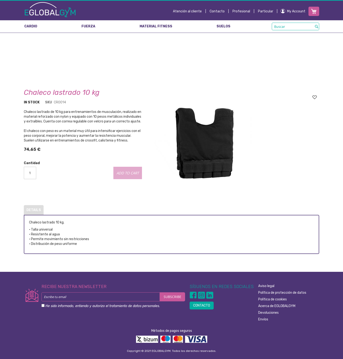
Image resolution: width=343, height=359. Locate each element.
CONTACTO (201, 305)
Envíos (263, 319)
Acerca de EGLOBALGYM (276, 306)
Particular (265, 11)
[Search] (316, 26)
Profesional (241, 11)
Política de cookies (272, 299)
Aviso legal (266, 286)
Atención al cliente (187, 11)
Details (33, 210)
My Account (296, 11)
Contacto (217, 11)
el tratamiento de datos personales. (133, 306)
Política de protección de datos (282, 293)
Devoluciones (268, 313)
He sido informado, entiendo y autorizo (102, 306)
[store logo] (50, 9)
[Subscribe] (172, 296)
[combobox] (295, 26)
